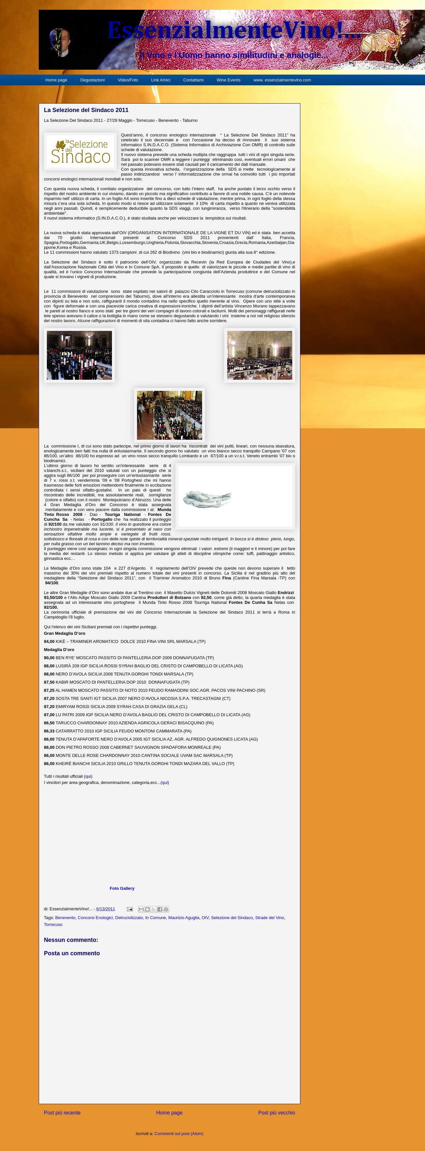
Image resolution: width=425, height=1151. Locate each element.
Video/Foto (128, 80)
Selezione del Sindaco (232, 917)
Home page (56, 80)
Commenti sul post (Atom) (179, 1133)
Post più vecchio (276, 1112)
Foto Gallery (122, 888)
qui (88, 776)
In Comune (155, 917)
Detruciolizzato (129, 917)
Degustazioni (92, 80)
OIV (205, 917)
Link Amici (161, 80)
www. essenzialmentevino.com (282, 80)
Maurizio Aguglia (183, 917)
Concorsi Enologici (95, 917)
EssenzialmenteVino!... (234, 31)
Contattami (193, 80)
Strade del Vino (269, 917)
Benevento (65, 917)
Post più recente (62, 1112)
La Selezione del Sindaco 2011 (86, 110)
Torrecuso (53, 924)
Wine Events (228, 80)
